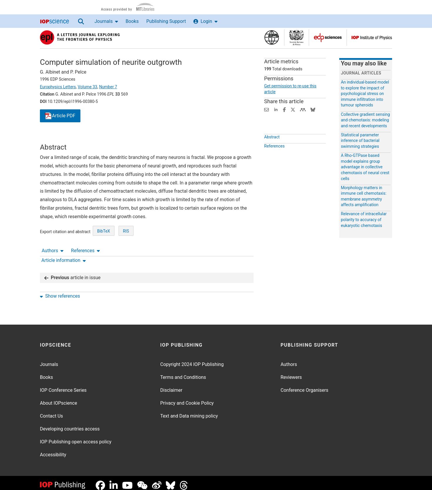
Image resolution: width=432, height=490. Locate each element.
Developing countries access (70, 424)
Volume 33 (87, 86)
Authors (52, 137)
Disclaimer (171, 385)
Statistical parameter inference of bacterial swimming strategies (360, 141)
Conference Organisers (304, 385)
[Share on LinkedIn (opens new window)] (276, 109)
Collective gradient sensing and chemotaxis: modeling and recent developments (365, 120)
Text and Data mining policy (189, 411)
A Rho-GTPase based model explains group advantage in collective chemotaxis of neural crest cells (365, 167)
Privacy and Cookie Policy (187, 398)
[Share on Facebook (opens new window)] (284, 109)
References (85, 137)
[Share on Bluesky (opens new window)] (312, 109)
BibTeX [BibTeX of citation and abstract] (103, 252)
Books (132, 21)
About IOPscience (58, 398)
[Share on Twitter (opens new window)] (293, 109)
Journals (106, 21)
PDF (60, 116)
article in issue (72, 273)
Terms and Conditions (183, 372)
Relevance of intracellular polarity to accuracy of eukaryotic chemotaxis (364, 219)
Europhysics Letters (58, 86)
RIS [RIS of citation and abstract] (126, 252)
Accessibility (53, 450)
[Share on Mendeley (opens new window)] (303, 109)
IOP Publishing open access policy (76, 437)
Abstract (272, 150)
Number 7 (108, 86)
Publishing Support (166, 21)
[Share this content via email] (266, 109)
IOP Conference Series (63, 385)
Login (205, 21)
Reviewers (291, 372)
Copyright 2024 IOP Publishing (192, 359)
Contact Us (51, 411)
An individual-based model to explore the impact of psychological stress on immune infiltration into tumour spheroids (365, 93)
